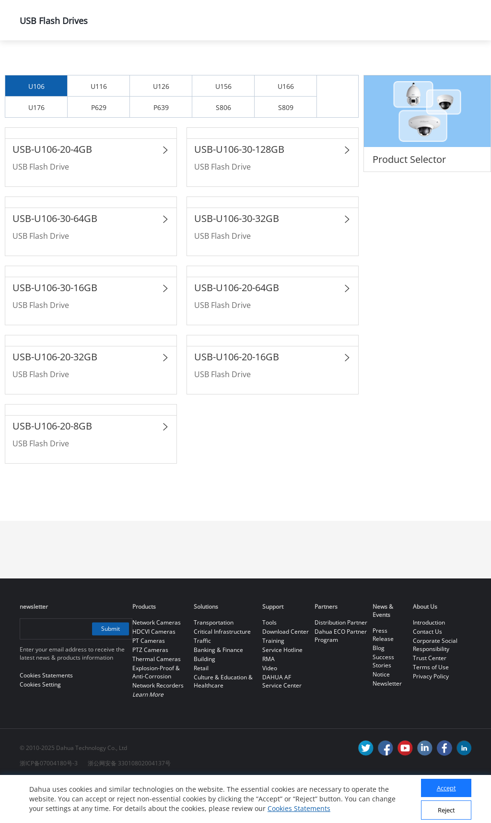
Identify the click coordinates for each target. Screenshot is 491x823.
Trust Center (429, 698)
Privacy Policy (431, 716)
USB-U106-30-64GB (54, 258)
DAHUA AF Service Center (282, 721)
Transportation (214, 663)
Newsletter (387, 724)
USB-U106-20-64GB (236, 327)
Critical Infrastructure (222, 672)
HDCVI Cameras (153, 672)
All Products (163, 65)
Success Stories (383, 701)
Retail (201, 708)
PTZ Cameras (150, 690)
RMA (268, 699)
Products (94, 65)
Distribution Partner (341, 663)
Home (33, 65)
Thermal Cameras (156, 699)
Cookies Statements (299, 808)
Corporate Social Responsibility (435, 685)
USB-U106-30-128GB (239, 189)
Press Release (383, 675)
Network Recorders (158, 726)
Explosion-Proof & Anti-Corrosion (156, 712)
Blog (379, 688)
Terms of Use (431, 707)
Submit (109, 669)
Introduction (429, 663)
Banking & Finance (218, 690)
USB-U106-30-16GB (54, 327)
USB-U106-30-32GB (236, 258)
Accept (446, 788)
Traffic (202, 681)
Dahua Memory (244, 65)
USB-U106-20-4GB (52, 189)
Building (204, 699)
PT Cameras (148, 681)
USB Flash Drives (332, 65)
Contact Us (427, 672)
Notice (381, 715)
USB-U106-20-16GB (236, 397)
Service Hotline (282, 690)
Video (269, 708)
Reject (446, 810)
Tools (269, 663)
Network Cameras (156, 663)
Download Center (285, 672)
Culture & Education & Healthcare (223, 721)
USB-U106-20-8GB (52, 466)
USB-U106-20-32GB (54, 397)
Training (273, 681)
